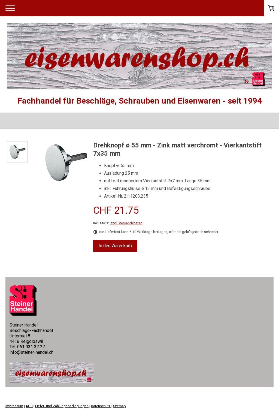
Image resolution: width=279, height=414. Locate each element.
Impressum (14, 406)
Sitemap (119, 406)
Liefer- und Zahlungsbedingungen (62, 406)
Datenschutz (101, 406)
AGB (29, 406)
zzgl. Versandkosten (126, 223)
